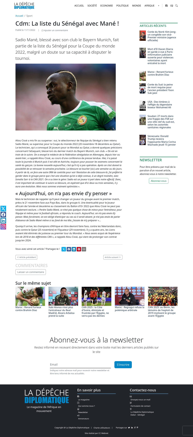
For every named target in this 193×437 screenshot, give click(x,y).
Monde (136, 5)
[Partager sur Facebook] (69, 249)
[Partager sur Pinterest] (79, 249)
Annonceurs (83, 418)
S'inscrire (123, 365)
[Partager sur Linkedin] (74, 249)
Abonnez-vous (158, 180)
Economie (106, 5)
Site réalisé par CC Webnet (96, 433)
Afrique (150, 5)
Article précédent (26, 257)
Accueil (79, 5)
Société (92, 5)
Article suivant (113, 257)
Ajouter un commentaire (55, 30)
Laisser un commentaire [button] (30, 272)
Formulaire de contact (140, 406)
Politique (122, 5)
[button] (176, 6)
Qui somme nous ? (86, 406)
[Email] (80, 364)
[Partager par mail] (84, 249)
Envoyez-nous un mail (140, 399)
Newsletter (83, 412)
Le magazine (83, 399)
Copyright (59, 427)
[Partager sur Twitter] (63, 249)
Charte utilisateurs (102, 427)
